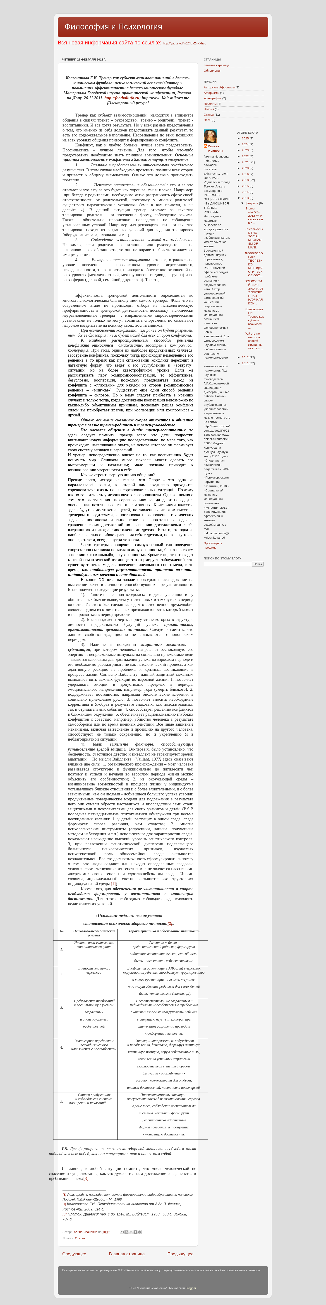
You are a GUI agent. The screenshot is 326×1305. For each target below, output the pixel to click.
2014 (245, 192)
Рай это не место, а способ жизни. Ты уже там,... (254, 341)
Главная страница (127, 1254)
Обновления (212, 70)
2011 (245, 363)
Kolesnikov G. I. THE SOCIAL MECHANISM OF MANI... (254, 238)
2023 (245, 150)
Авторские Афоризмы (219, 87)
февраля (252, 203)
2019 (245, 174)
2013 (245, 198)
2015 (245, 186)
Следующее (74, 1254)
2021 (245, 162)
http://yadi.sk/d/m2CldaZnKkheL (184, 43)
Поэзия (209, 109)
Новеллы (210, 103)
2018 (245, 180)
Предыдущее (180, 1254)
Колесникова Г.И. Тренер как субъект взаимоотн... (254, 318)
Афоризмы (211, 93)
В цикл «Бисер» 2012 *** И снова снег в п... (254, 216)
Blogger (191, 1288)
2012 (245, 357)
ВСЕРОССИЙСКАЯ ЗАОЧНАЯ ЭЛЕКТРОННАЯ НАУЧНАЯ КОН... (254, 292)
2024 (245, 144)
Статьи (80, 1238)
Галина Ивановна (215, 148)
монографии (212, 98)
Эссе (207, 120)
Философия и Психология (113, 26)
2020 (245, 168)
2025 (245, 138)
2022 (245, 156)
